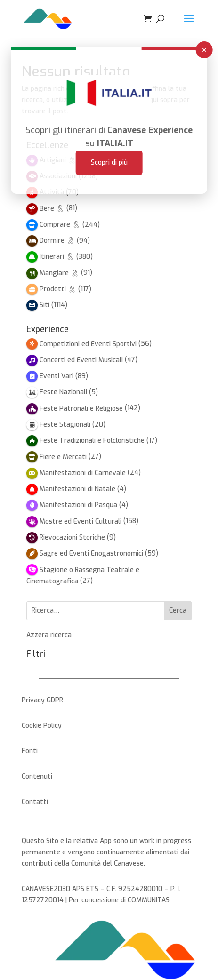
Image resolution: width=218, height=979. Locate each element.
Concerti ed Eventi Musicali (81, 360)
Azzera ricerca (49, 634)
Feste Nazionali (63, 392)
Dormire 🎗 (57, 240)
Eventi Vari (56, 376)
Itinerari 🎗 (57, 256)
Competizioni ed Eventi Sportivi (88, 344)
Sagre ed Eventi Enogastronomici (91, 553)
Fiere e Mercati (63, 457)
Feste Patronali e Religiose (81, 408)
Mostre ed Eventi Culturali (80, 521)
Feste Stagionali (65, 424)
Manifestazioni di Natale (77, 489)
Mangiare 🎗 (59, 273)
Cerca (177, 610)
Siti (44, 305)
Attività (52, 192)
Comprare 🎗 (60, 224)
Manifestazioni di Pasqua (78, 505)
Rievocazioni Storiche (72, 537)
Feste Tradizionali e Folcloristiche (92, 440)
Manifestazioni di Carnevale (83, 473)
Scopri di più (109, 149)
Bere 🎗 (52, 208)
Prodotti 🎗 (58, 289)
